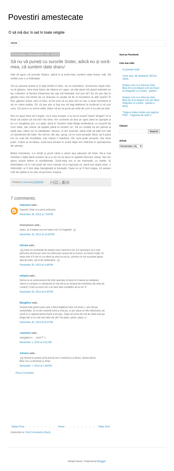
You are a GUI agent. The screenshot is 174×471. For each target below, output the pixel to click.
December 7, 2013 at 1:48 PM (36, 365)
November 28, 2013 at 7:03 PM (36, 214)
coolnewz (25, 333)
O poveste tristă (130, 69)
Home (14, 43)
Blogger (101, 461)
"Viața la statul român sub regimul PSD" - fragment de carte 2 (140, 114)
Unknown (25, 205)
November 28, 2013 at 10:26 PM (37, 234)
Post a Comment (25, 372)
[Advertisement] (61, 400)
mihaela (24, 275)
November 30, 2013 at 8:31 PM (36, 322)
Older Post (104, 426)
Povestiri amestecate (45, 17)
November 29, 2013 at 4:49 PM (36, 264)
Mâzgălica (25, 302)
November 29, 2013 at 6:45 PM (36, 291)
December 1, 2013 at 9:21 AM (36, 342)
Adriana (24, 353)
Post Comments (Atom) (38, 432)
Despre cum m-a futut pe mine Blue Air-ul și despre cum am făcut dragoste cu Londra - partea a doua (140, 101)
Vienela (24, 245)
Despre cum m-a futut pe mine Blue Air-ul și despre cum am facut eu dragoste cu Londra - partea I (140, 88)
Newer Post (18, 426)
